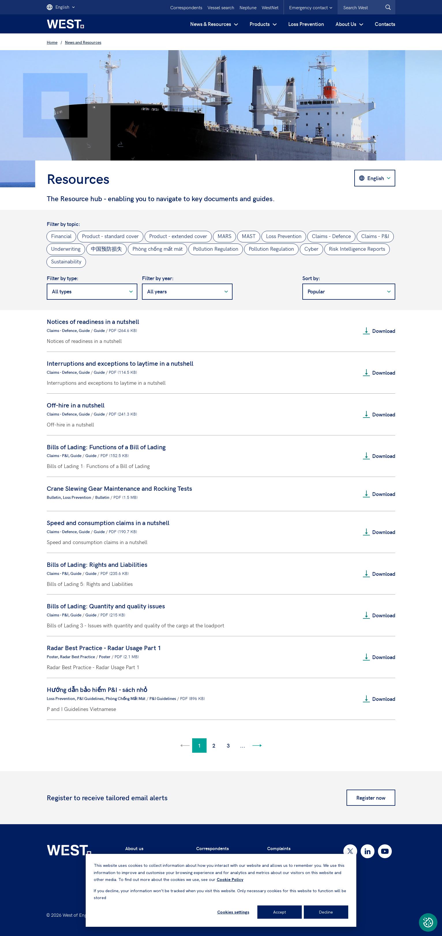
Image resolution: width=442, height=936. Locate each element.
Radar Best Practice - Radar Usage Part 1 (104, 647)
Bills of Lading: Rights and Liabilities (97, 564)
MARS (224, 235)
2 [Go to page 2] (213, 745)
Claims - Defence (331, 235)
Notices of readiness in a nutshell (93, 321)
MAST (249, 235)
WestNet (270, 7)
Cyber (311, 248)
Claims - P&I (375, 235)
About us (134, 848)
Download (379, 330)
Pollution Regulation (215, 248)
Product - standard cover (110, 235)
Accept (279, 912)
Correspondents (186, 7)
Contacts (385, 23)
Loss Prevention (306, 23)
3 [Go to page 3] (228, 745)
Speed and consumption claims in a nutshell (108, 522)
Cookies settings (233, 912)
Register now (370, 797)
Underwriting (65, 248)
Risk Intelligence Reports (357, 248)
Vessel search (220, 7)
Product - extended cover (178, 235)
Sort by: (311, 278)
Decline (326, 912)
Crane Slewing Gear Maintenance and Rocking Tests (119, 488)
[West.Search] (388, 7)
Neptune (247, 7)
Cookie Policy (230, 879)
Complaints (279, 848)
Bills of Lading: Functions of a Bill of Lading (106, 446)
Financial (61, 235)
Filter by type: (62, 278)
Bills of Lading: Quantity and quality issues (106, 605)
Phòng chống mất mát (157, 248)
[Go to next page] (257, 745)
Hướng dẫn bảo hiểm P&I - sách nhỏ (97, 689)
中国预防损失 (106, 248)
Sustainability (66, 261)
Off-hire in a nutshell (75, 405)
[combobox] (366, 7)
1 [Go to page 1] (199, 745)
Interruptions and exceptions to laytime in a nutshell (120, 363)
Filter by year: (158, 278)
